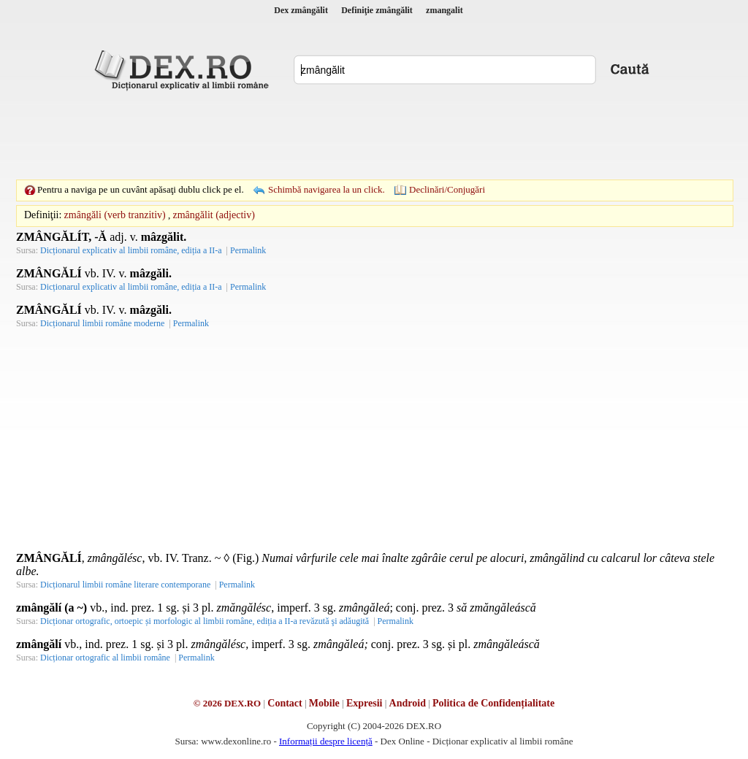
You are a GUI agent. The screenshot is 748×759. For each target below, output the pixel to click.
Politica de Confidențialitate (493, 703)
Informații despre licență (326, 741)
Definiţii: (42, 214)
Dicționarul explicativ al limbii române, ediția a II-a (131, 250)
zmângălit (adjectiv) (214, 214)
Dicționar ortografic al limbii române (105, 657)
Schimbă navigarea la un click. (326, 189)
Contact (284, 703)
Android (407, 703)
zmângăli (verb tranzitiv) (115, 214)
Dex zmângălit (301, 10)
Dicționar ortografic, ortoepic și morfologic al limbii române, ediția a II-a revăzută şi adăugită (204, 621)
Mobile (324, 703)
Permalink (248, 250)
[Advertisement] (374, 135)
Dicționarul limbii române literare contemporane (125, 584)
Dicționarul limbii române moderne (102, 323)
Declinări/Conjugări (447, 189)
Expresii (364, 703)
